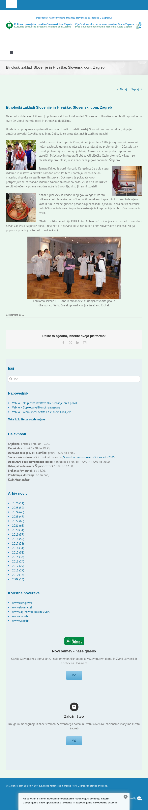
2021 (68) (18, 525)
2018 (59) (18, 539)
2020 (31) (18, 530)
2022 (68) (18, 521)
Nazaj (123, 89)
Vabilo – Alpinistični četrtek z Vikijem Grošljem (41, 412)
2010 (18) (18, 575)
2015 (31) (18, 552)
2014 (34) (18, 557)
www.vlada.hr (20, 616)
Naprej (135, 89)
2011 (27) (18, 570)
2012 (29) (18, 566)
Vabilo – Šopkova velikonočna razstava (36, 407)
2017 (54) (18, 543)
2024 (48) (18, 512)
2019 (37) (18, 534)
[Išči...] (74, 379)
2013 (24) (18, 561)
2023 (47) (18, 517)
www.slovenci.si (22, 607)
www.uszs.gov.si (22, 603)
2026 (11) (18, 503)
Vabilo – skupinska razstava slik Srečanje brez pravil (44, 403)
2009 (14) (18, 579)
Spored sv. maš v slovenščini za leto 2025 (89, 457)
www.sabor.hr (20, 621)
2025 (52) (18, 508)
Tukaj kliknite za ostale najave (26, 419)
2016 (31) (18, 548)
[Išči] (11, 379)
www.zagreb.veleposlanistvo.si (31, 612)
